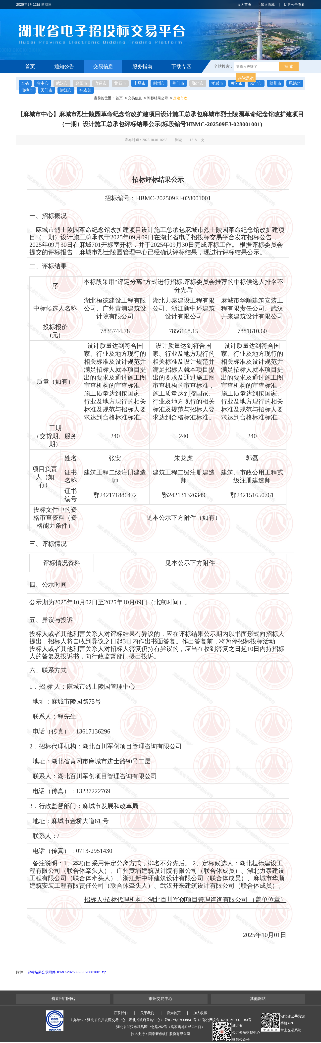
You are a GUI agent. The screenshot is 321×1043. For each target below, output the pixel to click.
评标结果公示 (157, 98)
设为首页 (244, 4)
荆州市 (159, 83)
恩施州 (295, 83)
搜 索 (288, 66)
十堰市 (140, 83)
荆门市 (178, 83)
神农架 (85, 90)
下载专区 (181, 66)
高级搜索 (246, 78)
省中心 (43, 83)
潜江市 (66, 90)
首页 (30, 66)
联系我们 (121, 1013)
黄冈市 (237, 83)
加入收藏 (268, 4)
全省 (25, 83)
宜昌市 (101, 83)
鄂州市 (198, 83)
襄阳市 (81, 83)
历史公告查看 (294, 4)
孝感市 (217, 83)
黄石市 (120, 83)
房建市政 (180, 98)
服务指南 (142, 66)
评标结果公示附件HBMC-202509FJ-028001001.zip (67, 972)
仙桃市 (27, 90)
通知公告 (64, 66)
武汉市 (62, 83)
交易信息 (103, 66)
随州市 (275, 83)
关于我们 (147, 1013)
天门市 (47, 90)
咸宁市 (256, 83)
